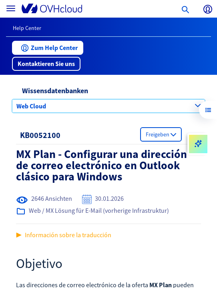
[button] (47, 48)
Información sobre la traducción (68, 235)
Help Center (27, 28)
